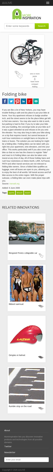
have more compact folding (35, 84)
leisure (19, 193)
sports (11, 193)
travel (27, 193)
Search (42, 26)
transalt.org (14, 183)
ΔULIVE (7, 2)
